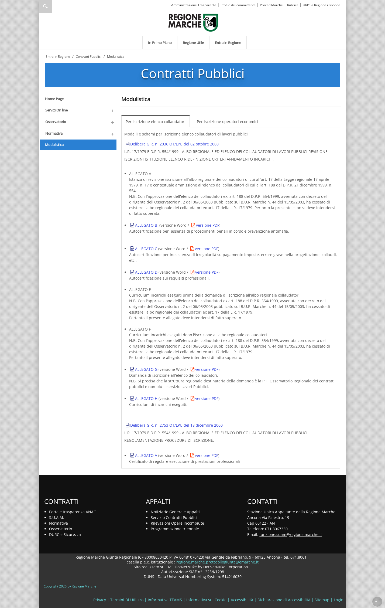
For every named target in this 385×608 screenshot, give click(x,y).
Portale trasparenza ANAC (72, 511)
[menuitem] (159, 42)
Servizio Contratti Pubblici (174, 517)
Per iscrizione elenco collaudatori (155, 121)
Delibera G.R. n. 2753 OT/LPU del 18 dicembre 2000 (176, 425)
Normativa (58, 523)
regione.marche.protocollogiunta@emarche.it (217, 562)
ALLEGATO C (146, 248)
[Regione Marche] (193, 22)
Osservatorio (60, 528)
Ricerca (45, 6)
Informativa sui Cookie (206, 599)
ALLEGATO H (146, 398)
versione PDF (207, 225)
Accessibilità (242, 599)
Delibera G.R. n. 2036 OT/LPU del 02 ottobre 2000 (174, 144)
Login (338, 599)
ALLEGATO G (146, 369)
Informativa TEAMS (165, 599)
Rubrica (292, 5)
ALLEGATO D (146, 272)
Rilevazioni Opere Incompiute (177, 523)
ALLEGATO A (146, 455)
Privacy (99, 599)
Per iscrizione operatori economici (227, 121)
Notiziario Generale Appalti (175, 511)
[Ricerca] (55, 6)
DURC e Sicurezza (65, 534)
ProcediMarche (271, 5)
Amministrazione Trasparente (193, 5)
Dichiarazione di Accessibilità (283, 599)
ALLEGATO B (146, 225)
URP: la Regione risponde (321, 5)
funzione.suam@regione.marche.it (290, 534)
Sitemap (322, 599)
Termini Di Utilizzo (126, 599)
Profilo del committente (238, 5)
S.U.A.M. (56, 517)
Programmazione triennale (175, 528)
